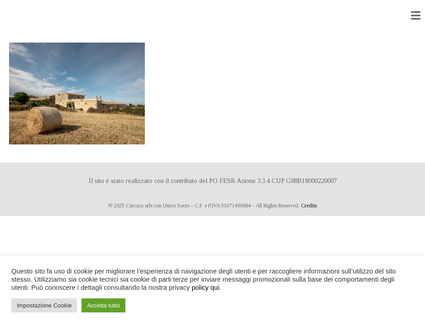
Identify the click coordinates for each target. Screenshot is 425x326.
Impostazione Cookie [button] (44, 305)
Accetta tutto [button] (103, 305)
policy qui (205, 287)
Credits (309, 205)
